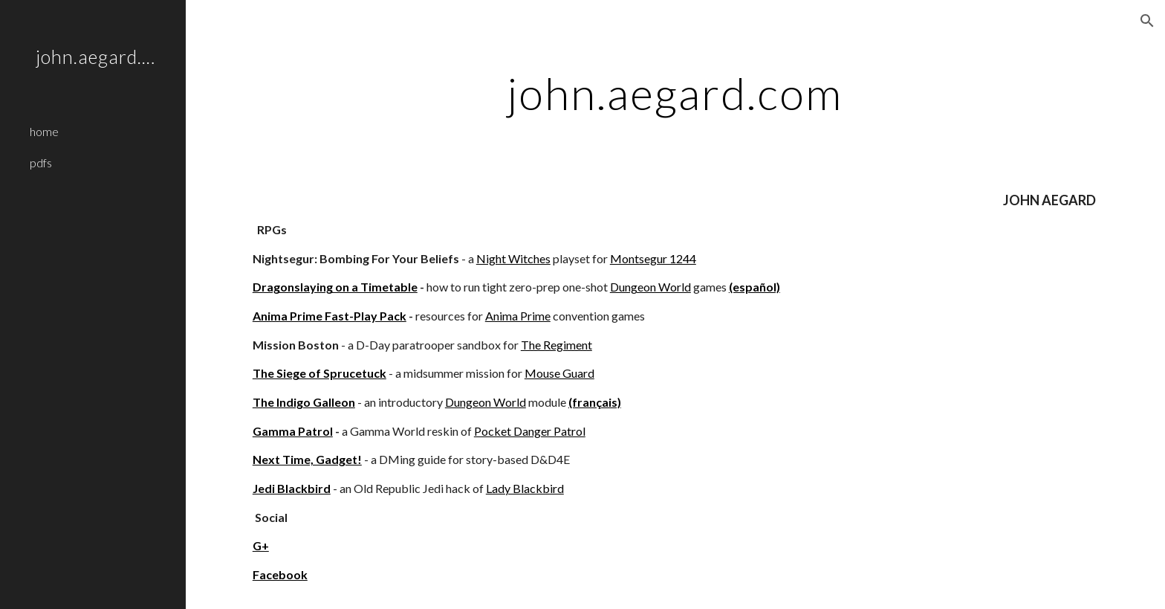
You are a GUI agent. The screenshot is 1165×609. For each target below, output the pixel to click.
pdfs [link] (41, 162)
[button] (1147, 21)
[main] (675, 92)
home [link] (44, 131)
